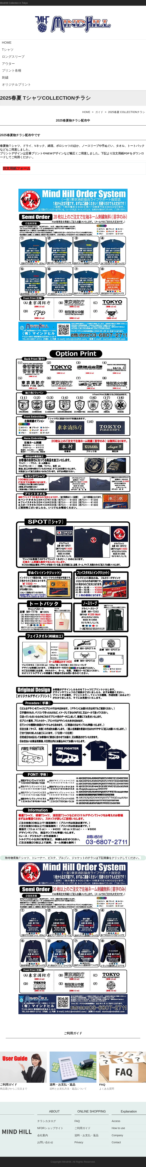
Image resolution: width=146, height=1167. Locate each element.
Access (116, 1121)
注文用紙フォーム (16, 168)
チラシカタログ (46, 1121)
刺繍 (5, 77)
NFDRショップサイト (50, 1128)
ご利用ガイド (82, 1128)
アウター (8, 64)
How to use (118, 1128)
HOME (6, 42)
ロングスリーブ (13, 56)
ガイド (99, 112)
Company (117, 1135)
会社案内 (42, 1135)
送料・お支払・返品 (86, 1135)
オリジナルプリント (16, 84)
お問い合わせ (45, 1142)
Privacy (79, 1142)
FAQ (77, 1121)
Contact (116, 1142)
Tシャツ (7, 49)
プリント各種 (11, 70)
